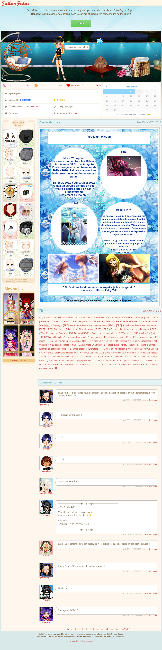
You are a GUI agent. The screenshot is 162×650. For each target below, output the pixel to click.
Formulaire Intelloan (149, 353)
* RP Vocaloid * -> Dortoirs (146, 333)
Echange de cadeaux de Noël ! (53, 349)
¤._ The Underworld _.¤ (88, 357)
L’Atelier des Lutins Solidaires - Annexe (69, 364)
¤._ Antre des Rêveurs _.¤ (114, 357)
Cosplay (56, 325)
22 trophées (73, 113)
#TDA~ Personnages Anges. (52, 333)
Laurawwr (46, 622)
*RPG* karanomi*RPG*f (78, 333)
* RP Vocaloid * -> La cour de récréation (133, 341)
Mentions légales (88, 641)
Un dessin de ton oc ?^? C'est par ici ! (71, 321)
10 (102, 628)
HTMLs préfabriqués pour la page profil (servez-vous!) (75, 360)
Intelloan (138, 349)
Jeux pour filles (73, 641)
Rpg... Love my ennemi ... (103, 333)
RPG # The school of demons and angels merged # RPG (130, 329)
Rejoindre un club (151, 311)
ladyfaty (46, 427)
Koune (46, 556)
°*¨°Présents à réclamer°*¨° (125, 353)
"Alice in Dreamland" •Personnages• (83, 337)
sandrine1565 (46, 493)
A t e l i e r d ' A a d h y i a (100, 364)
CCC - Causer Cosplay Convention (88, 345)
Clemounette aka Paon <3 (62, 357)
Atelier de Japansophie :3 (128, 321)
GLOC (44, 357)
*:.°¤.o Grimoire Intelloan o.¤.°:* (117, 349)
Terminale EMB (32, 107)
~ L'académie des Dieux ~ (126, 364)
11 (106, 628)
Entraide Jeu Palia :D (103, 321)
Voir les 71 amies (19, 360)
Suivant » (125, 629)
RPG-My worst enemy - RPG (116, 337)
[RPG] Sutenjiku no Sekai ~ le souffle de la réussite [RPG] (74, 329)
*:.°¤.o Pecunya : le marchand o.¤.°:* (64, 353)
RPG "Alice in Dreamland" (53, 337)
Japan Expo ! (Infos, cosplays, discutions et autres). (132, 345)
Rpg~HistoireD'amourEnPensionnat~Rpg (67, 341)
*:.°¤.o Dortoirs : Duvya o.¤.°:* (97, 353)
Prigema (46, 515)
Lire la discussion (150, 400)
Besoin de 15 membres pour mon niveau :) (88, 317)
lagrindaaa (46, 471)
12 (112, 628)
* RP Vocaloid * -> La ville (100, 341)
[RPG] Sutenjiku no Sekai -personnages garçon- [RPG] (88, 325)
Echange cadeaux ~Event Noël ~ (85, 349)
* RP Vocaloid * (125, 333)
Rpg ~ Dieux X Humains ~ (52, 317)
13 (117, 628)
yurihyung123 (46, 404)
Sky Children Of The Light (115, 360)
